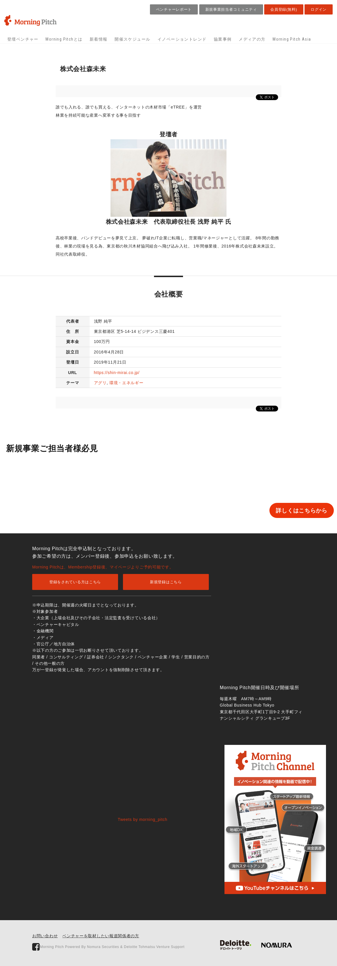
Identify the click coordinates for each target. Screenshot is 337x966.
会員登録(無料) (283, 9)
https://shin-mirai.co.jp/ (117, 372)
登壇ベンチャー (23, 39)
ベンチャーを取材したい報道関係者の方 (100, 936)
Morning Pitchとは (64, 39)
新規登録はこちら (166, 582)
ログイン (319, 9)
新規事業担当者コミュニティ (231, 9)
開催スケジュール (132, 39)
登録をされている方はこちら (75, 582)
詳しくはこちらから (284, 510)
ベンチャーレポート (174, 9)
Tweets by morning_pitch (142, 819)
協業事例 (223, 39)
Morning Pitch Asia (292, 39)
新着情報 (99, 39)
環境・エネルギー (126, 382)
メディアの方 (252, 39)
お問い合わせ (45, 936)
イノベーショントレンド (181, 39)
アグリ (100, 382)
